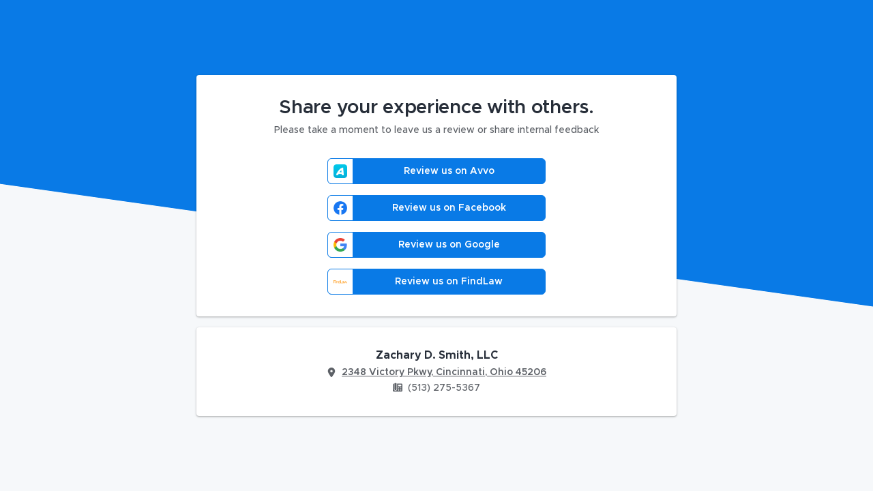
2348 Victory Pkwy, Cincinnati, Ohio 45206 (444, 372)
